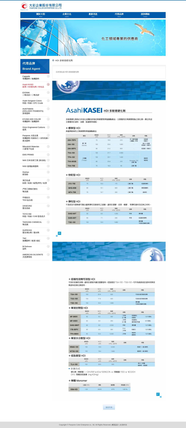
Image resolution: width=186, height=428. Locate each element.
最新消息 (93, 15)
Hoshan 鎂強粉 (26, 173)
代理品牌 (119, 15)
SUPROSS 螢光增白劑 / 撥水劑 (31, 231)
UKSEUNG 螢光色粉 (27, 207)
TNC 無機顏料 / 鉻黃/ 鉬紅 (31, 239)
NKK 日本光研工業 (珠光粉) (34, 160)
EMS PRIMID (28, 155)
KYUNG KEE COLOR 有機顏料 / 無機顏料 (32, 120)
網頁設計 (115, 425)
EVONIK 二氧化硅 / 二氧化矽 (31, 94)
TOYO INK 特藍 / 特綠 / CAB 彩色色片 (34, 215)
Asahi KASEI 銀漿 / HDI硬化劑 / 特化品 (33, 85)
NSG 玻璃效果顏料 (31, 166)
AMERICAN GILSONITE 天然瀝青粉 (33, 256)
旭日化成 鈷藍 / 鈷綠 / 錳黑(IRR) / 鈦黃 (35, 181)
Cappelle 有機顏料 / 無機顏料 (31, 77)
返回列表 (109, 407)
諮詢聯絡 (145, 15)
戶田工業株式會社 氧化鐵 (30, 190)
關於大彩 (40, 15)
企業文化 (66, 15)
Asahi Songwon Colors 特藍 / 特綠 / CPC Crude (33, 102)
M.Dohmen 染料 (27, 247)
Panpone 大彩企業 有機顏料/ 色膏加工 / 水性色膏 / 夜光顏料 (36, 138)
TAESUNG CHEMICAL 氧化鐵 (32, 223)
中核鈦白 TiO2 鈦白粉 (28, 198)
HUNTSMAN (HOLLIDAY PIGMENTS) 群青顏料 (33, 111)
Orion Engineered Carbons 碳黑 (34, 128)
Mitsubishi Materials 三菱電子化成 (31, 147)
